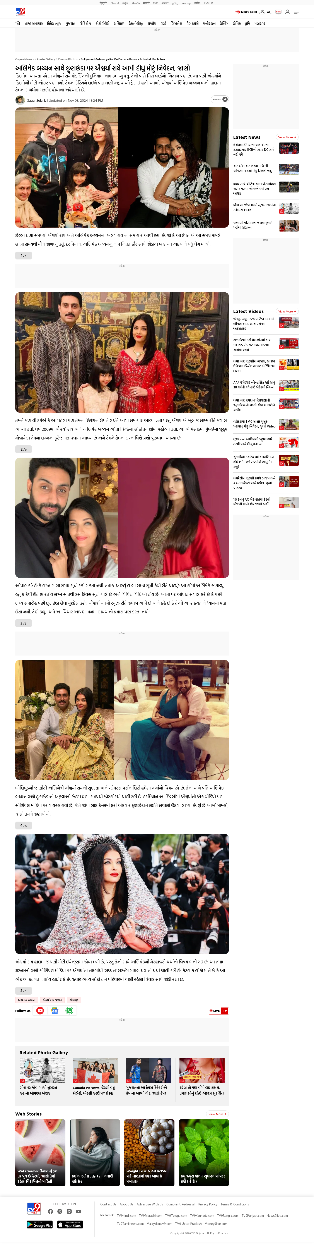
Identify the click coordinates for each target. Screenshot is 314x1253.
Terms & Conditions (234, 1204)
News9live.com (277, 1215)
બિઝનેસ (176, 23)
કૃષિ (247, 23)
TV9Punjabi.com (252, 1215)
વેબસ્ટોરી (192, 23)
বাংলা (155, 3)
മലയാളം (186, 3)
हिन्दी (103, 3)
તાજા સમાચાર (34, 23)
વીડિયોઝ (85, 23)
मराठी (146, 3)
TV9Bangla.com (228, 1215)
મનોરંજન (209, 23)
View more (217, 1114)
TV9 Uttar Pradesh (188, 1223)
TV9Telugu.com (176, 1215)
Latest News (246, 137)
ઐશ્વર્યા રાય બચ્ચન (52, 1000)
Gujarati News (24, 59)
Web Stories (28, 1113)
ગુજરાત (70, 23)
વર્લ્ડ (163, 23)
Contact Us (108, 1204)
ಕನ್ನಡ (125, 3)
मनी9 (197, 3)
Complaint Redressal (180, 1204)
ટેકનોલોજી (136, 23)
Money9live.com (216, 1223)
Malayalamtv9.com (159, 1223)
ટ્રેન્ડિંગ (224, 23)
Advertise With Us (150, 1204)
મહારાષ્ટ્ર (259, 23)
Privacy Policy (207, 1204)
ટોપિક (237, 23)
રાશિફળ (119, 23)
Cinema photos (68, 59)
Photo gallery (46, 59)
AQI (269, 12)
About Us (126, 1204)
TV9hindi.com (126, 1215)
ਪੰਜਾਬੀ (165, 3)
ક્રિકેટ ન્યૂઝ (54, 23)
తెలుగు (136, 3)
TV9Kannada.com (202, 1215)
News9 (115, 3)
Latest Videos (248, 311)
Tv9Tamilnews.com (130, 1223)
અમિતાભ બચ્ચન (26, 1000)
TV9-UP (208, 3)
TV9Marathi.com (150, 1215)
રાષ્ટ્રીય (151, 23)
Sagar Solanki (36, 100)
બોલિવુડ (74, 1000)
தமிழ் (175, 3)
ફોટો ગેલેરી (102, 23)
